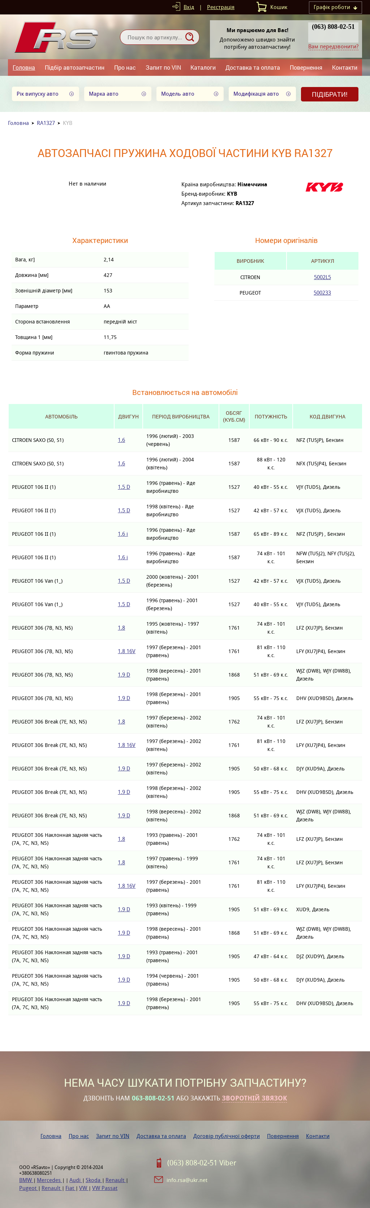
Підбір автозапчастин (74, 67)
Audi (75, 1180)
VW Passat (104, 1188)
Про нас (125, 67)
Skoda (94, 1180)
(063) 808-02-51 (333, 26)
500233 (322, 292)
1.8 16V (126, 651)
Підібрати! (330, 94)
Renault (116, 1180)
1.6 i (123, 533)
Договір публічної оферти (226, 1136)
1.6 (121, 439)
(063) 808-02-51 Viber (201, 1163)
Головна (24, 67)
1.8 (121, 627)
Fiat (70, 1188)
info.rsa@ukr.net (187, 1180)
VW (84, 1188)
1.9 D (124, 674)
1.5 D (124, 486)
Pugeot (28, 1188)
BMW (26, 1180)
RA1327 (46, 123)
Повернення (306, 67)
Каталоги (203, 67)
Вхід (189, 7)
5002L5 (322, 277)
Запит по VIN (163, 67)
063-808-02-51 (153, 1098)
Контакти (344, 67)
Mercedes (49, 1180)
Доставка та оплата (252, 67)
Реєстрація (221, 7)
